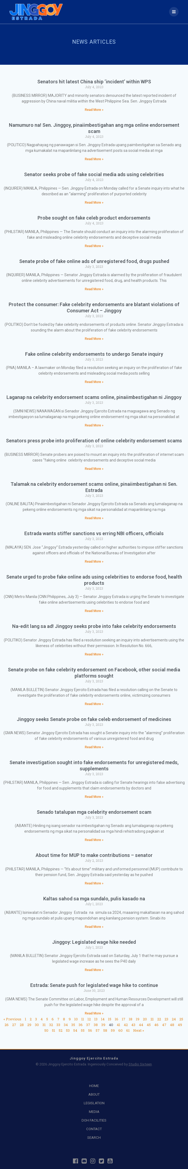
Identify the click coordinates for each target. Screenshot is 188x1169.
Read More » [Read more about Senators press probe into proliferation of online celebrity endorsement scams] (94, 469)
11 (82, 1019)
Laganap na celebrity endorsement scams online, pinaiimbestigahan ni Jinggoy (94, 397)
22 (159, 1019)
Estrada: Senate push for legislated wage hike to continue (94, 985)
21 (152, 1019)
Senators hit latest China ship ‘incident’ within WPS (94, 81)
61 (128, 1030)
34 (66, 1024)
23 (166, 1019)
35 (73, 1024)
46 (156, 1024)
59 (113, 1030)
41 (118, 1024)
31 (44, 1024)
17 (123, 1019)
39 (103, 1024)
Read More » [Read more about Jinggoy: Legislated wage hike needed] (94, 970)
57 (98, 1030)
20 (145, 1019)
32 (51, 1024)
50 (46, 1030)
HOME (94, 1086)
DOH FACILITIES (94, 1120)
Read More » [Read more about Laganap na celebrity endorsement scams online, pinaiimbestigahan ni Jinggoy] (94, 425)
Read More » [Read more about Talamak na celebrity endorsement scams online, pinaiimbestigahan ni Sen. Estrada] (94, 518)
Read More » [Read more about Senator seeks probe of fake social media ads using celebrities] (94, 202)
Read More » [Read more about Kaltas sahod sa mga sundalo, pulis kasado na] (94, 927)
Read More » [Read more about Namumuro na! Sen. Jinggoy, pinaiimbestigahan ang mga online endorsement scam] (94, 159)
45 (149, 1024)
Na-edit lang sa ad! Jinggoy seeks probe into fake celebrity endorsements (94, 626)
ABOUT (94, 1094)
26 (7, 1024)
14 (103, 1019)
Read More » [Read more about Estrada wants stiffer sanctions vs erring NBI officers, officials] (94, 561)
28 (22, 1024)
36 (81, 1024)
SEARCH (94, 1138)
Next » (138, 1030)
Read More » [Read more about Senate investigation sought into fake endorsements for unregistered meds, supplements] (94, 797)
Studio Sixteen (140, 1064)
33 (58, 1024)
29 (29, 1024)
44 (141, 1024)
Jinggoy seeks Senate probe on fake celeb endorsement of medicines (94, 719)
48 (172, 1024)
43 (133, 1024)
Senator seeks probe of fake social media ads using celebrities (94, 174)
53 (68, 1030)
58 (105, 1030)
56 (90, 1030)
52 (60, 1030)
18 (130, 1019)
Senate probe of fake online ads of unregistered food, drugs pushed (94, 261)
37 (88, 1024)
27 (14, 1024)
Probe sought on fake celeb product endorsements (94, 218)
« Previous (12, 1019)
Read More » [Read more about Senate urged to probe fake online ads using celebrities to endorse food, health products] (94, 611)
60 (120, 1030)
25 (181, 1019)
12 (89, 1019)
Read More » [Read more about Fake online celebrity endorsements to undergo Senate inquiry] (94, 382)
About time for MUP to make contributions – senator (94, 855)
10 (76, 1019)
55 (83, 1030)
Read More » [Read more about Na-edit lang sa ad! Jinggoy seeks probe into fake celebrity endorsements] (94, 654)
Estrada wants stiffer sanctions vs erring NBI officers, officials (94, 533)
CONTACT (94, 1129)
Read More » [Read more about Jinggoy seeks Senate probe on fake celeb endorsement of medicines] (94, 747)
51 (53, 1030)
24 (174, 1019)
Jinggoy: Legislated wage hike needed (94, 942)
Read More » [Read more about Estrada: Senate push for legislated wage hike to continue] (94, 1013)
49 (180, 1024)
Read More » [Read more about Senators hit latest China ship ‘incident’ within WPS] (94, 110)
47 (164, 1024)
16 (116, 1019)
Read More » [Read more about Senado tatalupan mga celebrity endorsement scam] (94, 840)
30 (37, 1024)
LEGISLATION (94, 1103)
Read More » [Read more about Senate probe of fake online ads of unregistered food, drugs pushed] (94, 289)
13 (96, 1019)
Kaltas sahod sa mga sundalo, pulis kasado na (94, 898)
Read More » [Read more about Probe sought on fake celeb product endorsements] (94, 246)
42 (126, 1024)
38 (96, 1024)
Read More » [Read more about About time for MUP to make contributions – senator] (94, 883)
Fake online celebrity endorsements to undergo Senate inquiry (94, 354)
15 (109, 1019)
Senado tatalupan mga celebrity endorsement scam (94, 812)
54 (75, 1030)
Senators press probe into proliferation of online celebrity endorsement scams (94, 440)
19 (137, 1019)
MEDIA (94, 1112)
